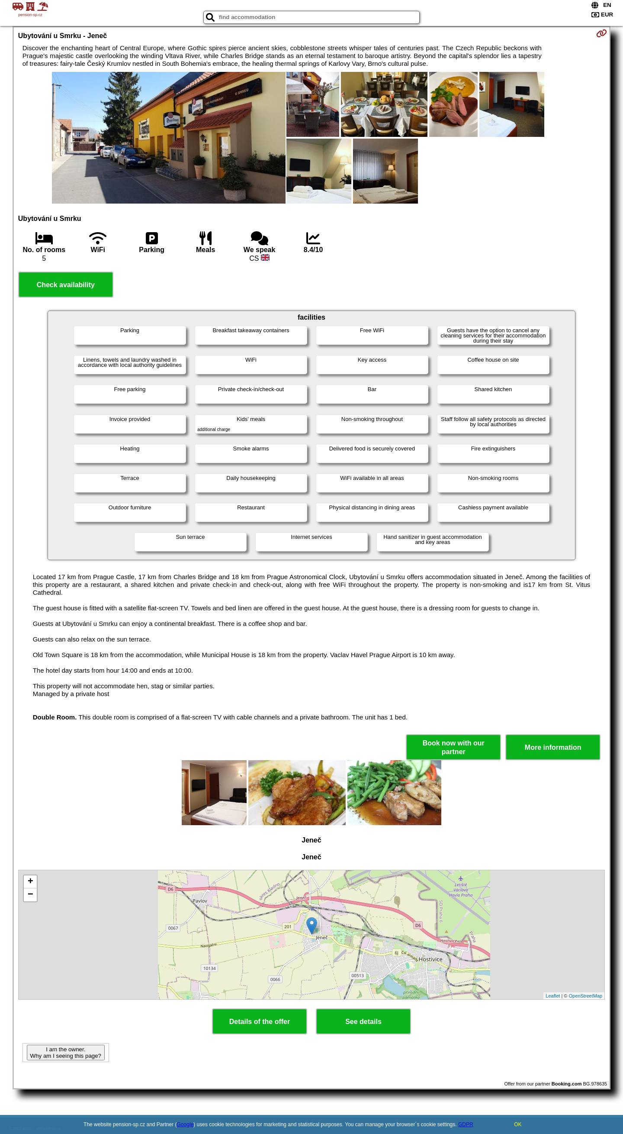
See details (363, 1021)
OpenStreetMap (586, 995)
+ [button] (30, 881)
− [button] (30, 894)
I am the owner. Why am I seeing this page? (65, 1052)
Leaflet (553, 995)
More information (553, 747)
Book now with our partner (454, 747)
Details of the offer (259, 1021)
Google (185, 1124)
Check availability (66, 284)
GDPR (465, 1124)
